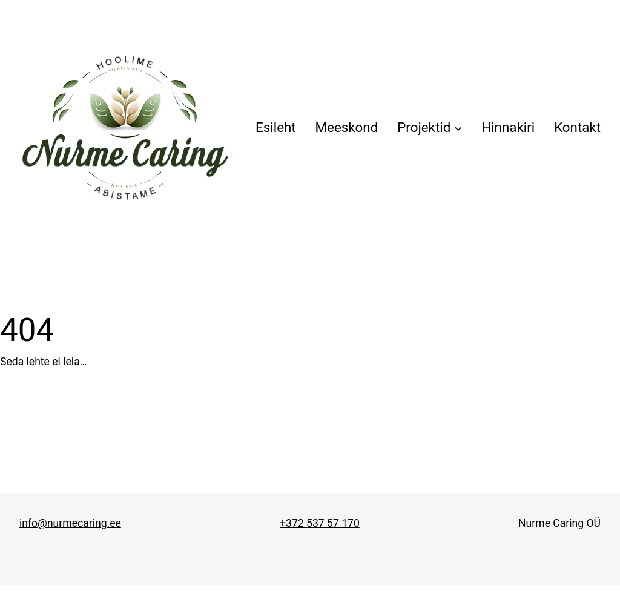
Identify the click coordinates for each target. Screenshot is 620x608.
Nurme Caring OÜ (559, 523)
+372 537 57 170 (320, 523)
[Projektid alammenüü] (429, 127)
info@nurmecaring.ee (70, 523)
